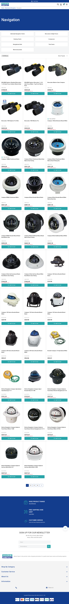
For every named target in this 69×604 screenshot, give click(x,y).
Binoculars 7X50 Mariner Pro (31, 120)
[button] (65, 528)
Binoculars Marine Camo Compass (56, 82)
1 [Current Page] (27, 485)
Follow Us (49, 587)
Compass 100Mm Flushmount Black (10, 159)
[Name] (34, 542)
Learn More (31, 514)
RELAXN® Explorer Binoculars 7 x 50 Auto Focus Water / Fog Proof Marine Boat (33, 84)
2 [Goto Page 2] (30, 485)
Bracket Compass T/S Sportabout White (57, 350)
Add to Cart (11, 93)
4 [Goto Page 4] (37, 485)
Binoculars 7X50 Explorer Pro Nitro (10, 120)
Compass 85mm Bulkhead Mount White (57, 235)
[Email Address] (34, 546)
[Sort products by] (62, 56)
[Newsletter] (49, 546)
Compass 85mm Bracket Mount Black (33, 197)
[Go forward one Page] (41, 485)
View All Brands (32, 503)
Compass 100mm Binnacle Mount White (57, 120)
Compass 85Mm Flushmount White (10, 197)
